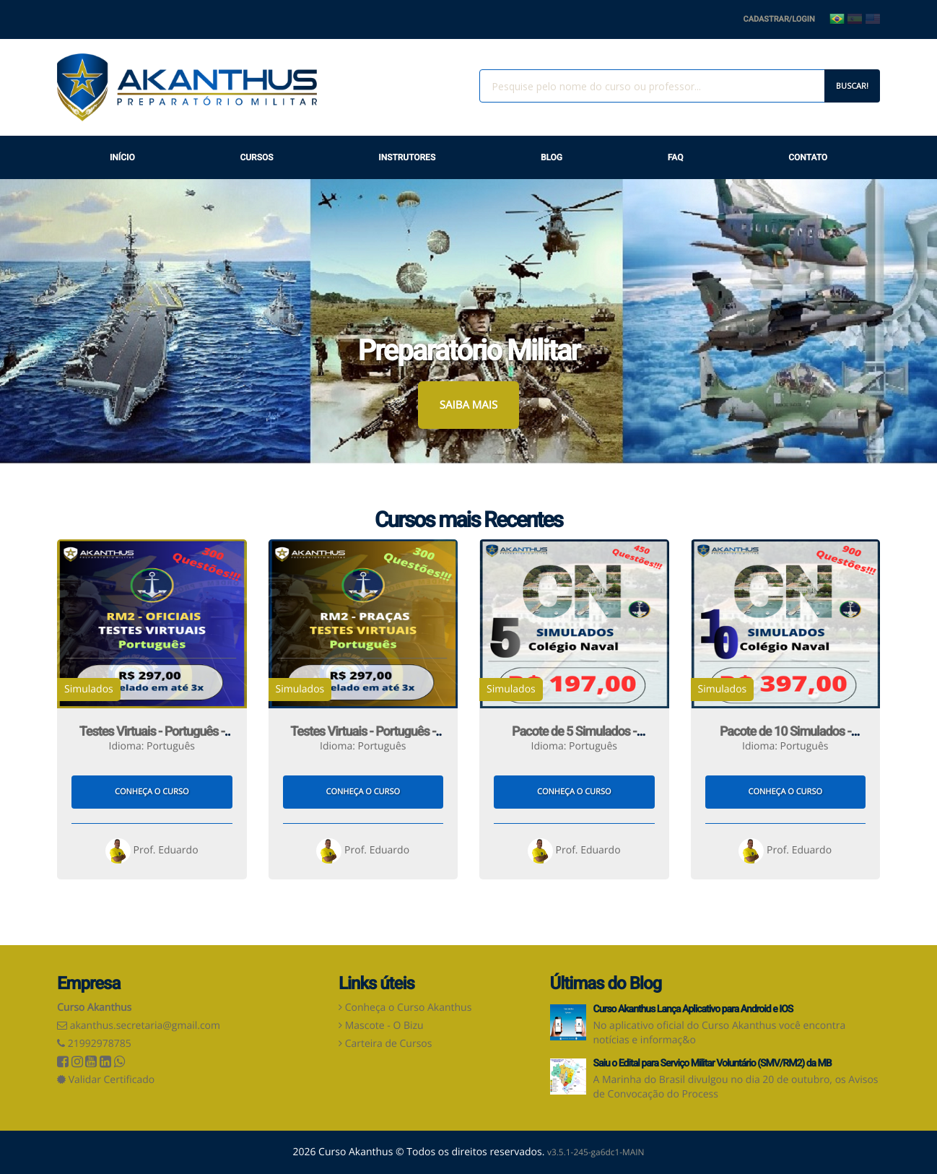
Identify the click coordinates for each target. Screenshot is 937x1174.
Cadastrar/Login (779, 19)
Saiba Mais (468, 405)
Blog (551, 157)
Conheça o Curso (151, 791)
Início (122, 157)
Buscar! (852, 85)
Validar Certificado (105, 1080)
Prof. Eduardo (152, 850)
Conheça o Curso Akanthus (408, 1007)
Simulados (88, 689)
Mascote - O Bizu (384, 1025)
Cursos (256, 157)
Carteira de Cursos (388, 1044)
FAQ (676, 157)
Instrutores (406, 157)
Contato (807, 157)
